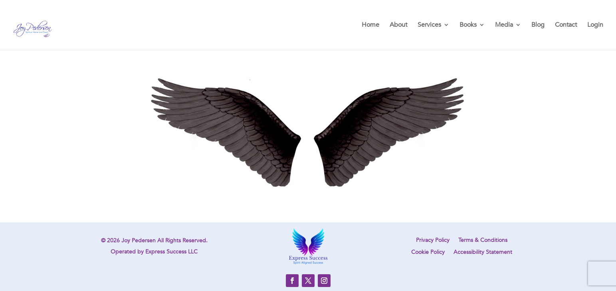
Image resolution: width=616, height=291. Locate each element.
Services (429, 25)
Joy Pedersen (138, 240)
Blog (538, 25)
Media (504, 25)
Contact (566, 25)
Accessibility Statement (483, 252)
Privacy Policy (433, 241)
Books (468, 25)
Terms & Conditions (482, 241)
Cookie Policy (428, 252)
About (398, 25)
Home (370, 25)
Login (595, 25)
